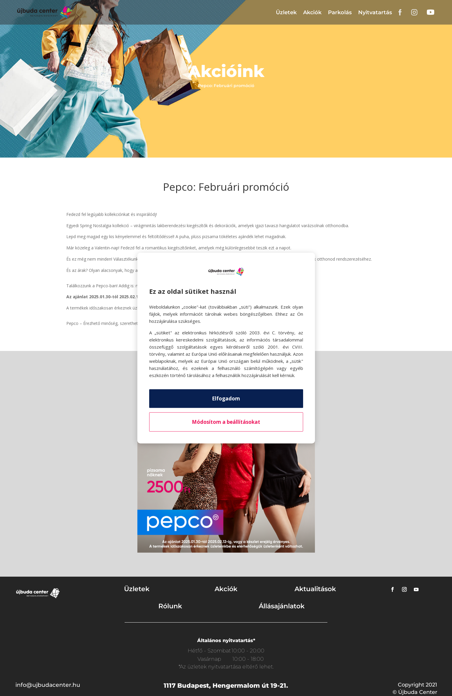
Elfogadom (226, 398)
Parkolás (340, 12)
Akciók (312, 12)
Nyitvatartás (375, 12)
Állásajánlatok (282, 606)
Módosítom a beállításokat (226, 421)
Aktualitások (315, 589)
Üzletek (286, 12)
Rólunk (170, 606)
